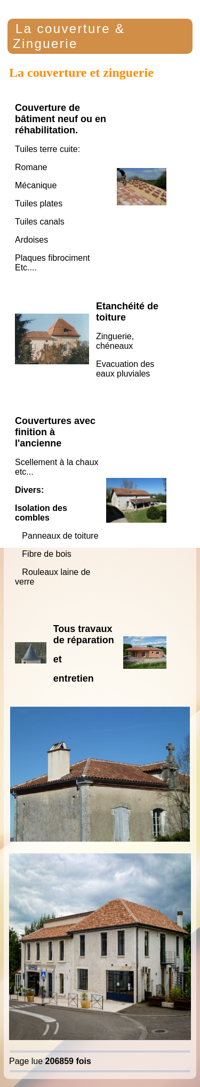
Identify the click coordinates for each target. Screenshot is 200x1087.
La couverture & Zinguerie (69, 36)
